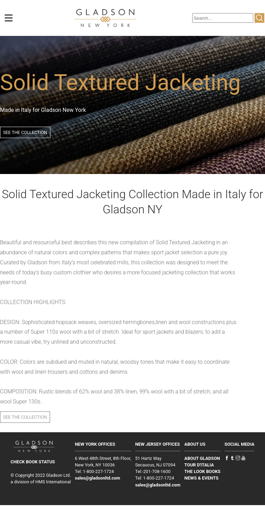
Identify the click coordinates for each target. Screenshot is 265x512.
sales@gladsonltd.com (97, 478)
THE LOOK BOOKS (202, 471)
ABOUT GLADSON (202, 458)
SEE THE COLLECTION (25, 132)
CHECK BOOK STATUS (33, 461)
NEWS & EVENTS (201, 478)
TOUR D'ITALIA (199, 464)
